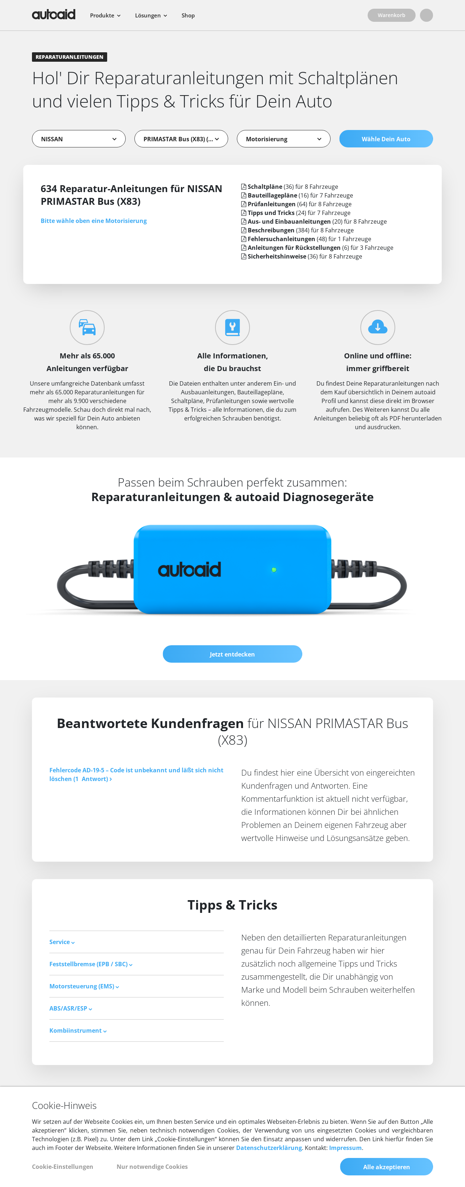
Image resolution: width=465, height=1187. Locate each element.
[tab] (136, 942)
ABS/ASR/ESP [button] (70, 1008)
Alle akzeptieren (386, 1167)
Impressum (345, 1148)
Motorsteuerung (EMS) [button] (84, 986)
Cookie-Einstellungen (62, 1167)
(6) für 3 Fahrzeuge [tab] (317, 248)
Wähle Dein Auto (386, 139)
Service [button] (62, 942)
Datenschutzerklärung (269, 1148)
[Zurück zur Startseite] (54, 14)
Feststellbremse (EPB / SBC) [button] (91, 964)
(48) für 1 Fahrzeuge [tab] (306, 239)
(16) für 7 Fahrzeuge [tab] (297, 195)
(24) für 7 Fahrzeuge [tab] (296, 213)
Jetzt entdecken (232, 654)
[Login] (426, 15)
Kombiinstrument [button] (78, 1030)
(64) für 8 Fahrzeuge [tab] (296, 204)
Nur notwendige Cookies (152, 1167)
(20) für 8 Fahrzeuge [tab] (314, 221)
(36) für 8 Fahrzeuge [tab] (289, 187)
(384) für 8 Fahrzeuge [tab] (297, 230)
